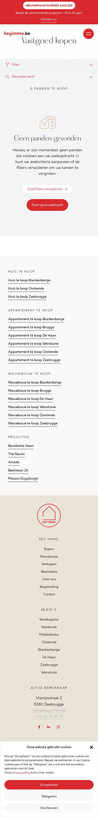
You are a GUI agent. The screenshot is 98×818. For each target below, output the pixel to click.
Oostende (49, 642)
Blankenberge (49, 649)
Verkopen (49, 564)
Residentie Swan (21, 446)
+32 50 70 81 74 (49, 716)
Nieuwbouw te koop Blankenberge (34, 382)
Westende (49, 627)
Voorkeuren (49, 808)
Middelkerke (49, 634)
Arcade (13, 462)
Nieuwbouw (49, 556)
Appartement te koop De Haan (32, 335)
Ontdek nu (49, 19)
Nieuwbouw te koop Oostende (31, 415)
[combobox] (49, 76)
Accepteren (49, 785)
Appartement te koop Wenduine (33, 343)
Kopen (49, 549)
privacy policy (21, 773)
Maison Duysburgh (23, 478)
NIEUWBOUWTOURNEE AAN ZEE (49, 5)
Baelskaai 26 (18, 470)
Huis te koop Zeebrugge (27, 296)
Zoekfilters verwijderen (47, 189)
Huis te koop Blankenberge (29, 280)
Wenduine (49, 672)
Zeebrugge (49, 665)
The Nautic (16, 454)
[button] (91, 747)
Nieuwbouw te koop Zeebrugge (32, 423)
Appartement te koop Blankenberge (36, 319)
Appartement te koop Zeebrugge (34, 360)
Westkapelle (49, 619)
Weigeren (49, 796)
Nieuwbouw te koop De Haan (30, 399)
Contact (49, 594)
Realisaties (49, 571)
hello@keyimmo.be (49, 710)
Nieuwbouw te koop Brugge (29, 390)
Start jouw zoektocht (47, 205)
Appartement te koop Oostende (33, 352)
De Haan (49, 657)
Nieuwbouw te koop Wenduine (32, 407)
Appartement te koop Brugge (31, 327)
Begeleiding (49, 586)
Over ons (49, 579)
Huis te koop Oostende (26, 288)
